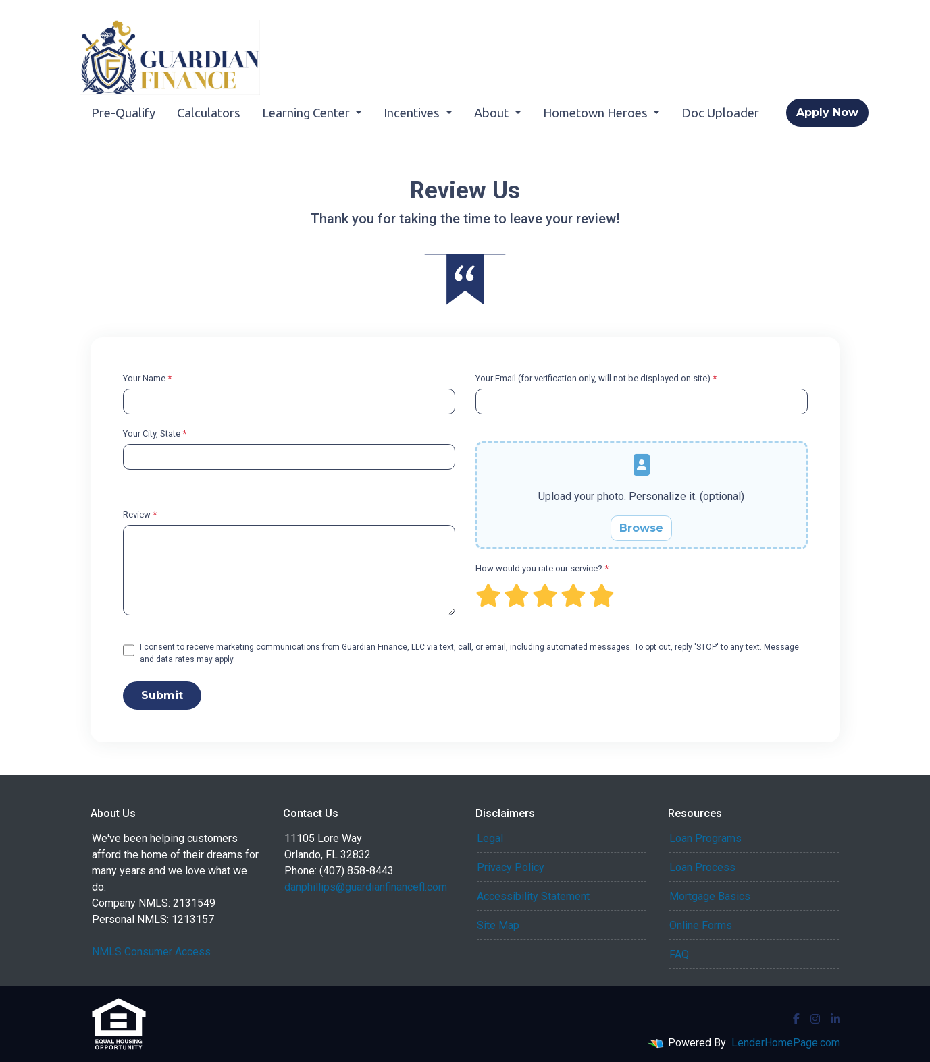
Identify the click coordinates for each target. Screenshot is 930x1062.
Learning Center (307, 112)
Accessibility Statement (533, 896)
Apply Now (827, 112)
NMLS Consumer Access (151, 951)
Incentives (413, 112)
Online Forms (700, 925)
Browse (641, 528)
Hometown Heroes (596, 112)
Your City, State (154, 433)
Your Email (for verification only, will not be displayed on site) (596, 378)
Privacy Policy (510, 867)
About (492, 112)
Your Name (147, 378)
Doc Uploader (720, 112)
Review (140, 514)
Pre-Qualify (123, 112)
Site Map (498, 925)
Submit (162, 695)
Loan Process (702, 867)
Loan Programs (705, 838)
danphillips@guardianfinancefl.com (365, 887)
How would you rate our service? (542, 568)
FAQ (679, 954)
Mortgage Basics (709, 896)
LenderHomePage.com (785, 1042)
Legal (490, 838)
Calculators (208, 112)
